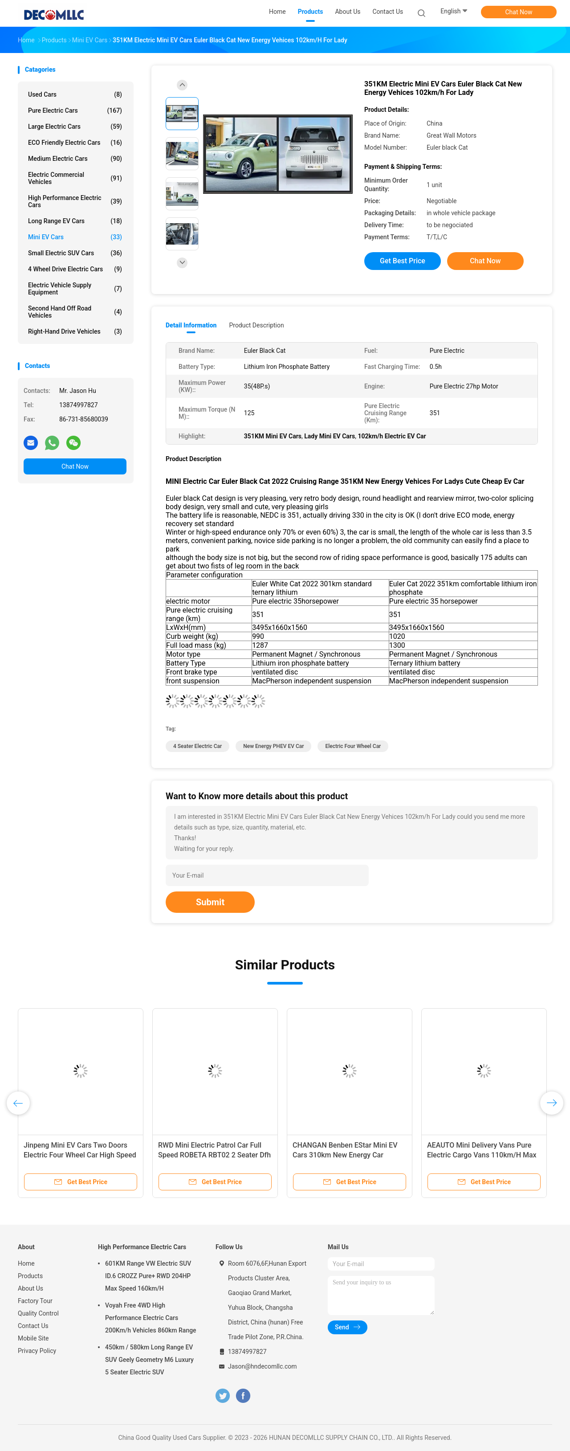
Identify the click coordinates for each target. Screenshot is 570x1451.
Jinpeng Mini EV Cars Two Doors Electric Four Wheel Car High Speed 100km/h (80, 1155)
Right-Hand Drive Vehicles (75, 331)
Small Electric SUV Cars (75, 253)
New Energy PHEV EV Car (273, 746)
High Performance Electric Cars (75, 201)
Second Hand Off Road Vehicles (75, 312)
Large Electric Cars (75, 126)
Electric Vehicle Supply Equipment (75, 289)
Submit (210, 902)
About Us (30, 1288)
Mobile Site (33, 1338)
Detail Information (191, 325)
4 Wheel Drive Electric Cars (75, 269)
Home (26, 1263)
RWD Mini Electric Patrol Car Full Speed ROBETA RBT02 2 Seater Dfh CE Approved (214, 1155)
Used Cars (75, 94)
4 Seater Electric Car (197, 746)
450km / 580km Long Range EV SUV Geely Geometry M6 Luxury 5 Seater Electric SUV (149, 1360)
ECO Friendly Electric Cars (75, 142)
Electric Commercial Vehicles (75, 178)
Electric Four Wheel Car (353, 746)
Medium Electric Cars (75, 158)
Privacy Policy (37, 1350)
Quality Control (38, 1313)
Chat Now (519, 12)
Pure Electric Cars (75, 110)
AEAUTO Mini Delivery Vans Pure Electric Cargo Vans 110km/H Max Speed (482, 1155)
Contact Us (33, 1325)
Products (30, 1275)
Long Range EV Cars (75, 221)
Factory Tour (35, 1300)
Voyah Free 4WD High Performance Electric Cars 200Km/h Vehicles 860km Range (150, 1318)
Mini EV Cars (75, 237)
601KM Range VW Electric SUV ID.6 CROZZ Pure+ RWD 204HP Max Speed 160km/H (148, 1276)
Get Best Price (402, 261)
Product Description (256, 325)
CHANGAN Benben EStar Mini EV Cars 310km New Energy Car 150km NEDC (345, 1155)
